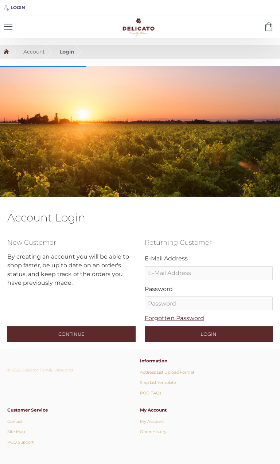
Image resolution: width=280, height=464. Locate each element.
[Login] (14, 8)
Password (159, 289)
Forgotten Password (174, 318)
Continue (71, 334)
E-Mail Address (166, 258)
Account (34, 51)
